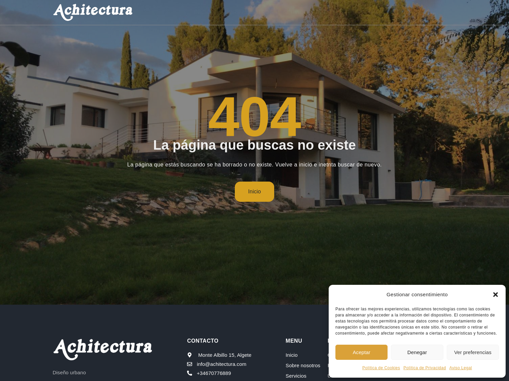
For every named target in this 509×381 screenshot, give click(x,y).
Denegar (417, 352)
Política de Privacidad (424, 368)
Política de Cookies (381, 368)
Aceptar (361, 352)
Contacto (418, 12)
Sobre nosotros (248, 12)
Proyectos (345, 12)
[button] (495, 294)
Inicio (203, 12)
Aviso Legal (460, 368)
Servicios (299, 12)
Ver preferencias (473, 352)
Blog (385, 12)
